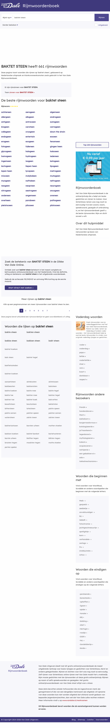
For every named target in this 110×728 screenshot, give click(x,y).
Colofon (90, 719)
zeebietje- (83, 508)
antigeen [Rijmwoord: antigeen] (5, 122)
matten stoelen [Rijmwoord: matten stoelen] (55, 425)
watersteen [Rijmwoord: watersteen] (10, 417)
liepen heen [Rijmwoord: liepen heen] (31, 166)
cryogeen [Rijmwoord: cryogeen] (30, 131)
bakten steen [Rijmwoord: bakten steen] (33, 332)
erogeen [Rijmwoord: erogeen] (5, 141)
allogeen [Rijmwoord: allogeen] (30, 117)
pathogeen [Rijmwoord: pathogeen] (55, 200)
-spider (82, 609)
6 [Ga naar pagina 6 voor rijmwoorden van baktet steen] (42, 310)
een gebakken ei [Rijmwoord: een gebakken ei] (86, 453)
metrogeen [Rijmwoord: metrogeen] (55, 171)
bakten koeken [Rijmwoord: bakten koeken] (11, 374)
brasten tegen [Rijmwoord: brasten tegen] (11, 442)
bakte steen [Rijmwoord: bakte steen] (11, 332)
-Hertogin (83, 629)
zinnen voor (21, 92)
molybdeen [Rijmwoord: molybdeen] (31, 176)
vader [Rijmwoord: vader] (82, 345)
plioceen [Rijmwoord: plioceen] (30, 205)
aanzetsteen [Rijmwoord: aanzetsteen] (10, 382)
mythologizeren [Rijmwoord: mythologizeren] (86, 438)
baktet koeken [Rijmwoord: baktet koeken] (11, 349)
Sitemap (81, 719)
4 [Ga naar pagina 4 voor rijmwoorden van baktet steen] (34, 310)
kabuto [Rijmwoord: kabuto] (82, 442)
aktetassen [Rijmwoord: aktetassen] (53, 382)
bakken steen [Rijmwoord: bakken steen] (33, 340)
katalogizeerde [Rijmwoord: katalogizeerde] (86, 426)
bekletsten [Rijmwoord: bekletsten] (53, 404)
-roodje (82, 633)
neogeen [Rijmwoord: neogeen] (5, 185)
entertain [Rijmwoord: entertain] (30, 136)
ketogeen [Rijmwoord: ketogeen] (54, 161)
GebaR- (82, 520)
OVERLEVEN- (85, 551)
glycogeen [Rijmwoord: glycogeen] (6, 151)
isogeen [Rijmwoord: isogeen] (29, 161)
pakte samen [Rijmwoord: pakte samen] (10, 413)
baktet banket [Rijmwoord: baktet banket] (33, 434)
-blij (81, 617)
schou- (82, 555)
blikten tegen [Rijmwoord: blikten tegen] (54, 438)
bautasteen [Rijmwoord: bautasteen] (32, 404)
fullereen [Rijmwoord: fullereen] (30, 146)
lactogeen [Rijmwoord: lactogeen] (6, 166)
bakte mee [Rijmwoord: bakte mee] (31, 391)
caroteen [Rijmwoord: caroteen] (30, 127)
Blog (74, 719)
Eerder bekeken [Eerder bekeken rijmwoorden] (9, 25)
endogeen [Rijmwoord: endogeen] (6, 136)
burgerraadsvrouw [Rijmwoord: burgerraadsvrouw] (87, 423)
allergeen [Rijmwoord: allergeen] (5, 117)
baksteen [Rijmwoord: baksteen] (53, 386)
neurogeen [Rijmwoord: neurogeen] (55, 185)
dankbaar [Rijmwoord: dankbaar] (83, 376)
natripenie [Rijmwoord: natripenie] (83, 450)
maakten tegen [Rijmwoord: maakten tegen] (33, 442)
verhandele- (84, 539)
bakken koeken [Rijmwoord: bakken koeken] (11, 434)
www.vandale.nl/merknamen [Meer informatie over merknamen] (74, 700)
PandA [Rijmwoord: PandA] (82, 407)
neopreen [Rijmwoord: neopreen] (30, 185)
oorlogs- (82, 543)
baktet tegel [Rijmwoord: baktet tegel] (32, 357)
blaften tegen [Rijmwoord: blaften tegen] (33, 438)
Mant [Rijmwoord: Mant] (81, 415)
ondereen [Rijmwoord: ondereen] (5, 195)
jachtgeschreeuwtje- (88, 528)
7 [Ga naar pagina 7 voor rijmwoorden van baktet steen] (47, 310)
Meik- (81, 501)
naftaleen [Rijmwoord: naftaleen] (30, 180)
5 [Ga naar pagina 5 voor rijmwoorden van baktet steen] (38, 310)
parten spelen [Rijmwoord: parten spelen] (11, 447)
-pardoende (84, 594)
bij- (80, 516)
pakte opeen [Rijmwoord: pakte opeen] (54, 408)
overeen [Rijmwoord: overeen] (54, 195)
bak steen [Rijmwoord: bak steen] (9, 357)
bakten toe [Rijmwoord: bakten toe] (9, 399)
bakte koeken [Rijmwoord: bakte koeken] (11, 391)
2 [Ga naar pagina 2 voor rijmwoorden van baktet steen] (25, 310)
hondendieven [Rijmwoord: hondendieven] (85, 411)
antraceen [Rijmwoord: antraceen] (31, 122)
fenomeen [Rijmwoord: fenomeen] (55, 141)
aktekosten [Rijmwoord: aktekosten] (32, 382)
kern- (81, 535)
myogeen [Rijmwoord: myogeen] (5, 180)
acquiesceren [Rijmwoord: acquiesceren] (85, 446)
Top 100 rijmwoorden (92, 145)
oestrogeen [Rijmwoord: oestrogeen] (31, 190)
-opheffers (83, 602)
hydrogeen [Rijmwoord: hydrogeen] (31, 156)
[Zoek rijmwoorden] (26, 17)
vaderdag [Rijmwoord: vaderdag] (83, 348)
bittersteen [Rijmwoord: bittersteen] (9, 408)
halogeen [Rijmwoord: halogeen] (30, 151)
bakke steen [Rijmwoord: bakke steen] (11, 340)
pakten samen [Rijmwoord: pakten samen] (55, 413)
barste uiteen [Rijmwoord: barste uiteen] (10, 438)
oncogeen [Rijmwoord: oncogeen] (55, 190)
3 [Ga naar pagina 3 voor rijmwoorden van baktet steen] (29, 310)
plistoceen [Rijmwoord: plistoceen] (55, 205)
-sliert (81, 625)
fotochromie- (85, 524)
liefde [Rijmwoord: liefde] (81, 356)
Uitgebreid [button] (103, 25)
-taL (81, 640)
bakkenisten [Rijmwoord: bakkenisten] (32, 386)
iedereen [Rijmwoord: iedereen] (54, 156)
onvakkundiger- (86, 512)
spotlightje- (84, 531)
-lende (82, 648)
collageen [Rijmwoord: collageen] (6, 131)
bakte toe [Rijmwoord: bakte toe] (9, 395)
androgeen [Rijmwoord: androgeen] (55, 117)
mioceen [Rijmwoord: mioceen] (5, 176)
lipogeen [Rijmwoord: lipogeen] (54, 166)
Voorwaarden (102, 719)
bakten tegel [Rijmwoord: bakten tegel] (54, 395)
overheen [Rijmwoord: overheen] (5, 200)
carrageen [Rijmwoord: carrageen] (55, 127)
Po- (80, 547)
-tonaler (82, 613)
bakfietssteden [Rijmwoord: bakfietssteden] (11, 365)
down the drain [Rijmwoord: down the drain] (57, 131)
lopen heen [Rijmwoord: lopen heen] (6, 171)
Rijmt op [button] (6, 17)
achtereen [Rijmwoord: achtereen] (6, 112)
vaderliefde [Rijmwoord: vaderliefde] (84, 360)
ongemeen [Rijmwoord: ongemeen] (31, 195)
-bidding (83, 621)
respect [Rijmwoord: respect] (82, 379)
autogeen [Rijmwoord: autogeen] (54, 122)
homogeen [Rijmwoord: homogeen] (6, 156)
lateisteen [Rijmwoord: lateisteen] (31, 408)
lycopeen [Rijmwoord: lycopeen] (30, 171)
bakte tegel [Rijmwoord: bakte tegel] (54, 391)
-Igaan (82, 606)
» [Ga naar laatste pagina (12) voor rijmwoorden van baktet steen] (69, 310)
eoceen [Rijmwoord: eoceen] (53, 136)
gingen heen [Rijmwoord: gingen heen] (56, 146)
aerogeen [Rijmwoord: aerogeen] (30, 112)
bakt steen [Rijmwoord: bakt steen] (54, 340)
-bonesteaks (84, 598)
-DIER (81, 636)
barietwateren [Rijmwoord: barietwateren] (55, 434)
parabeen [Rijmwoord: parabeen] (30, 200)
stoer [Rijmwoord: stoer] (81, 364)
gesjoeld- (83, 504)
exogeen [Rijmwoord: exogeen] (30, 141)
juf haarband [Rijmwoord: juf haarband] (85, 430)
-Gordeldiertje (85, 644)
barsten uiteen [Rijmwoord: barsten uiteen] (33, 425)
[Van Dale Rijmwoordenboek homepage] (12, 5)
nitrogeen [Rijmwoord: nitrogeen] (6, 190)
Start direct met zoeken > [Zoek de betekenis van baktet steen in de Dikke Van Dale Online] (21, 288)
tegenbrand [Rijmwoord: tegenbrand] (84, 434)
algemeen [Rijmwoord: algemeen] (55, 112)
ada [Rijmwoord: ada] (81, 457)
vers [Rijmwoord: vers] (81, 368)
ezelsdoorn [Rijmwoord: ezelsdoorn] (84, 419)
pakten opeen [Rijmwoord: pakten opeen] (33, 413)
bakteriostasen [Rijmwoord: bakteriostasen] (11, 425)
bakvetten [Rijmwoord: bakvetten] (53, 399)
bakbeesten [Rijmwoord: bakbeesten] (10, 386)
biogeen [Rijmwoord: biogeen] (5, 127)
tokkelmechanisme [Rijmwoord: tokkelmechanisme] (87, 461)
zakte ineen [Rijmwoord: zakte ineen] (32, 417)
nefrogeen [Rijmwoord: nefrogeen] (55, 180)
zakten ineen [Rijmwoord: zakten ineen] (54, 417)
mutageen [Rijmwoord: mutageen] (55, 176)
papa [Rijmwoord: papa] (81, 352)
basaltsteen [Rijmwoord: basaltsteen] (10, 404)
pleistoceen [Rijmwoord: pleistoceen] (6, 205)
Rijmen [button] (102, 17)
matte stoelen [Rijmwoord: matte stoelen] (55, 442)
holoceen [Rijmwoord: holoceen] (54, 151)
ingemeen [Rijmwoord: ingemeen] (6, 161)
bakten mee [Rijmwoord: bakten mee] (32, 395)
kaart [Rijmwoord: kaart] (81, 372)
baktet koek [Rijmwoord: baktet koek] (32, 399)
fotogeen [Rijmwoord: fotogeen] (5, 146)
